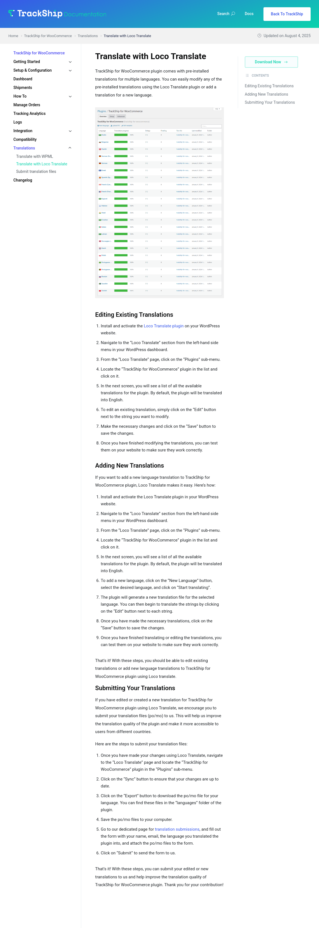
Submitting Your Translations (270, 102)
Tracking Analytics (29, 113)
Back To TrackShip (287, 14)
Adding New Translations (266, 94)
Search (226, 13)
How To (20, 96)
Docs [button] (249, 13)
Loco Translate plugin (164, 325)
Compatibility (25, 139)
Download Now (271, 62)
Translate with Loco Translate (41, 164)
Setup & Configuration (32, 70)
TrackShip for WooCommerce (39, 53)
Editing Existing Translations (269, 86)
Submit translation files (36, 171)
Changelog (22, 180)
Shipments (22, 87)
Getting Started (26, 61)
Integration (22, 131)
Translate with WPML (34, 156)
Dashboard (22, 79)
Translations (24, 148)
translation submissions (177, 829)
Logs (17, 122)
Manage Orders (26, 105)
